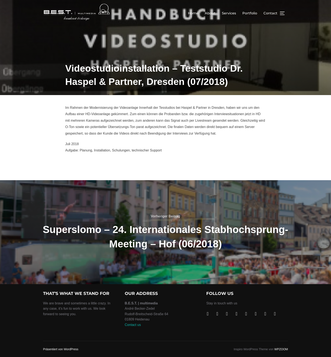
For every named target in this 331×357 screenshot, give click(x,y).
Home (193, 13)
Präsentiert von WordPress (60, 349)
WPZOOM (281, 349)
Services (229, 13)
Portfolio (249, 13)
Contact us (133, 325)
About (210, 13)
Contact (270, 13)
